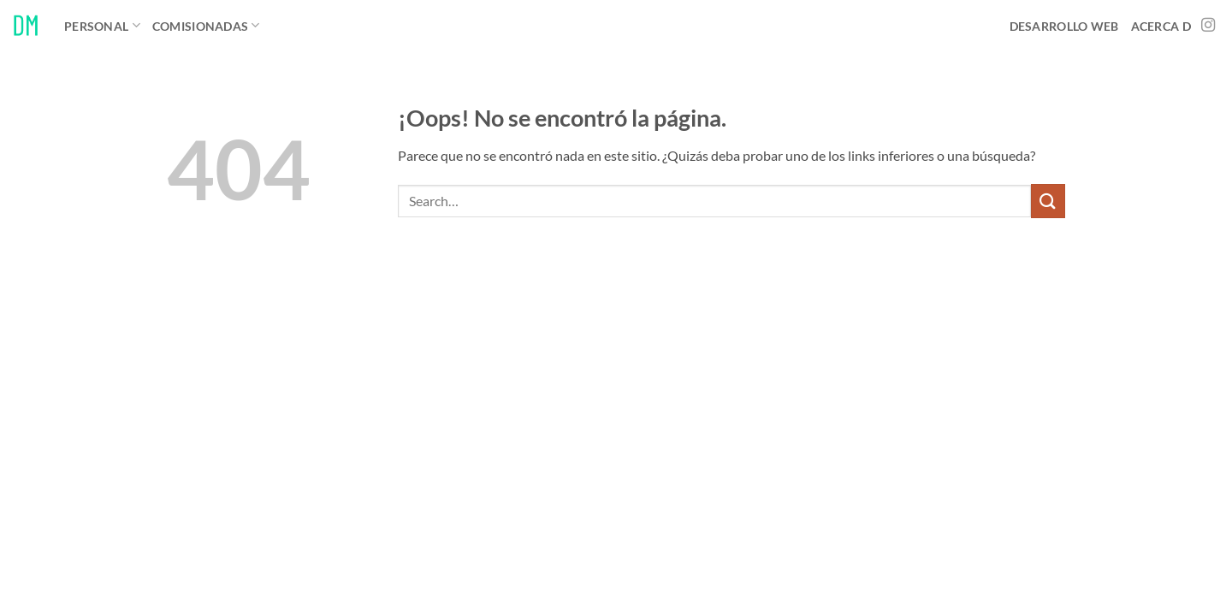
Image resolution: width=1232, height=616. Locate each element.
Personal (102, 25)
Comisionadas (206, 25)
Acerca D (1161, 26)
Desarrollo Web (1064, 26)
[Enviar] (1048, 200)
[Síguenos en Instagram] (1208, 25)
